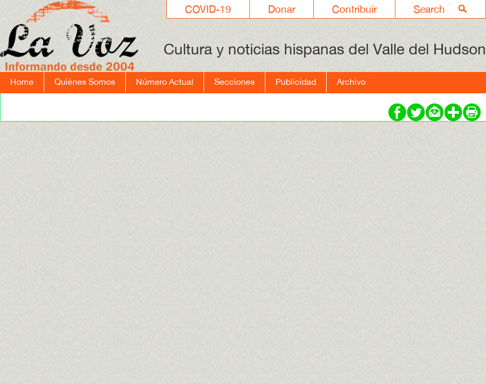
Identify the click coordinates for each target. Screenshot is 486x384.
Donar (281, 9)
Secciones (234, 81)
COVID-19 (208, 9)
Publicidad (296, 81)
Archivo (351, 81)
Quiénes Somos (84, 81)
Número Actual (164, 81)
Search (429, 9)
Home (22, 81)
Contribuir (354, 9)
